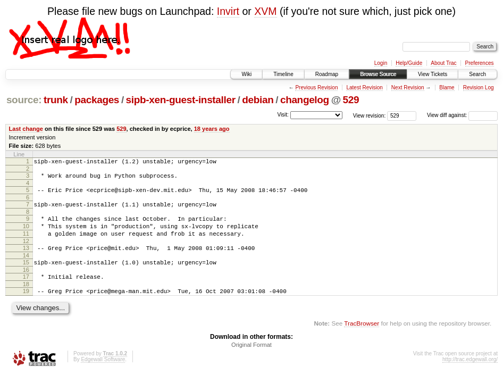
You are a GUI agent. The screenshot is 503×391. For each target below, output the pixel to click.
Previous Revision (316, 87)
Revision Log (478, 87)
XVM (265, 11)
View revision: (369, 115)
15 (26, 275)
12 (26, 252)
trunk (56, 99)
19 (26, 307)
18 (26, 300)
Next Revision (407, 87)
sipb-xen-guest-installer (181, 99)
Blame (446, 87)
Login (380, 63)
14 (26, 268)
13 (26, 259)
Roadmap (326, 74)
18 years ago (212, 129)
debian (257, 99)
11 (26, 243)
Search (477, 74)
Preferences (479, 63)
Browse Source (378, 74)
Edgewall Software (103, 377)
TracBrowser (361, 340)
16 (26, 284)
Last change (26, 129)
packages (96, 99)
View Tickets (432, 74)
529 (351, 99)
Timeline (283, 74)
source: (23, 99)
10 (26, 234)
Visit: (283, 115)
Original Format (251, 362)
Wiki (246, 74)
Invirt (228, 11)
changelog (304, 99)
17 (26, 291)
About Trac (443, 63)
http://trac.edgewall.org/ (470, 377)
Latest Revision (364, 87)
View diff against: (462, 115)
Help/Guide (409, 63)
